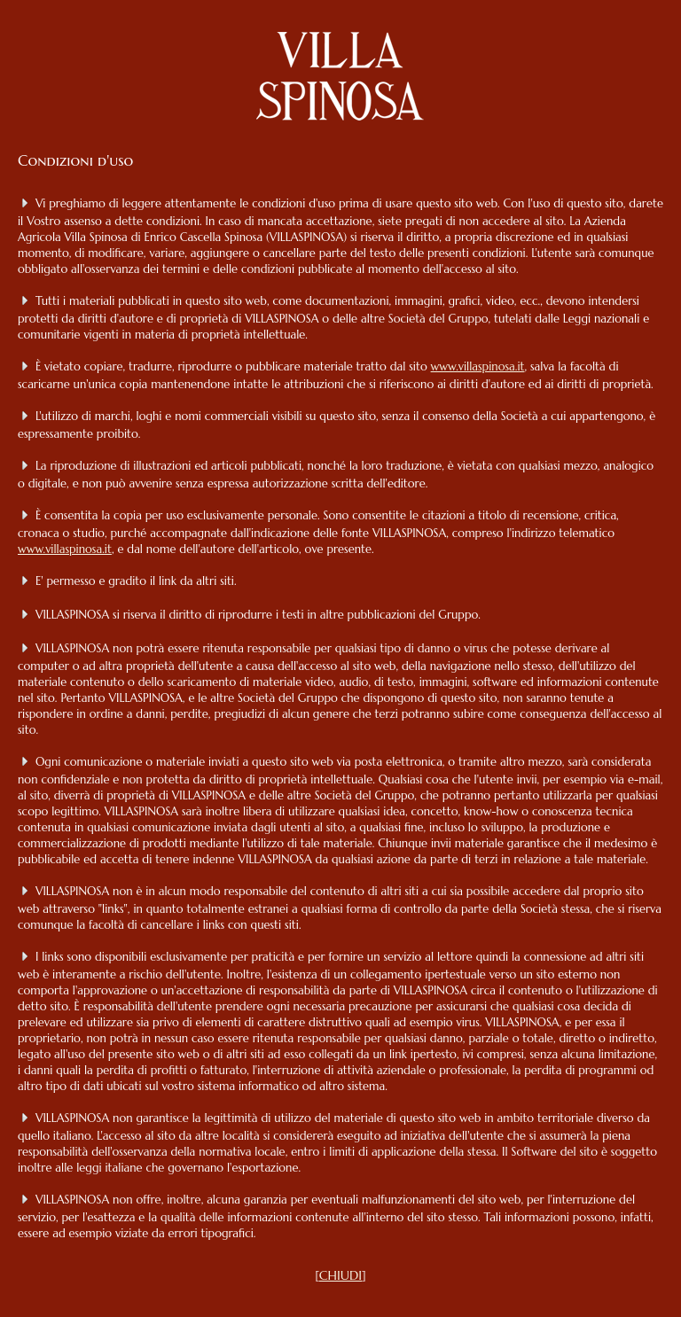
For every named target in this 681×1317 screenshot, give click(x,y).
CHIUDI (340, 1275)
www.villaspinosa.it (478, 366)
